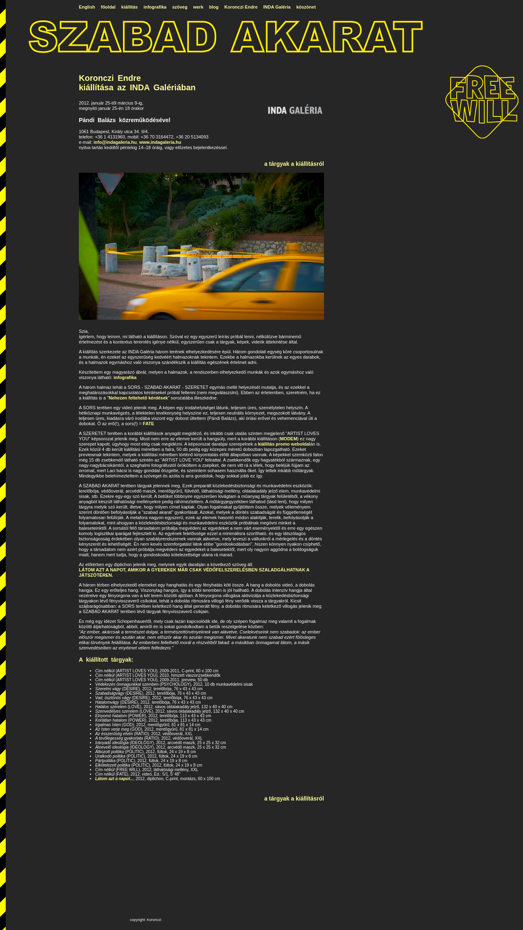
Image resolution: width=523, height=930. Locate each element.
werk (198, 6)
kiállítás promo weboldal (284, 444)
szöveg (179, 6)
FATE (148, 423)
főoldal (108, 6)
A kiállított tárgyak (105, 659)
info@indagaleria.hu (115, 142)
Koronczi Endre (240, 6)
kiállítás (129, 6)
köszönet (306, 6)
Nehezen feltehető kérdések (138, 397)
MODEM (288, 438)
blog (214, 6)
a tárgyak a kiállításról (294, 164)
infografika (154, 6)
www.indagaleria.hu (160, 142)
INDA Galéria (277, 6)
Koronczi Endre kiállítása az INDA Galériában (137, 83)
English (87, 6)
